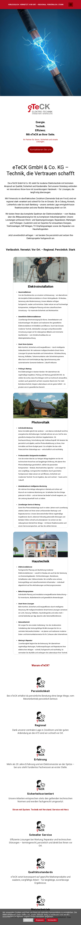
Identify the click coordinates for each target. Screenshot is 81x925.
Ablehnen (28, 920)
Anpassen (40, 920)
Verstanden (52, 920)
